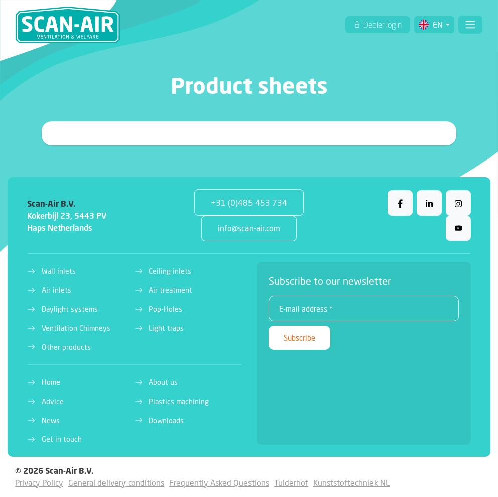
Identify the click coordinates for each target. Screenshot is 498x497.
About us (163, 382)
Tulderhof (291, 482)
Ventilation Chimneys (76, 328)
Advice (53, 401)
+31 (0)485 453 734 (249, 202)
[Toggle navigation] (470, 25)
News (51, 420)
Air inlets (56, 290)
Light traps (166, 328)
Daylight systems (70, 309)
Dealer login (382, 25)
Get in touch (62, 439)
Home (51, 382)
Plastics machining (179, 401)
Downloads (166, 420)
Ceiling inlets (170, 271)
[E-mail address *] (364, 308)
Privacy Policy (39, 482)
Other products (66, 347)
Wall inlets (59, 271)
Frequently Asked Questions (219, 482)
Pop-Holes (165, 309)
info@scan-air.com (249, 228)
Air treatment (170, 290)
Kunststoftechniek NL (351, 482)
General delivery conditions (116, 482)
